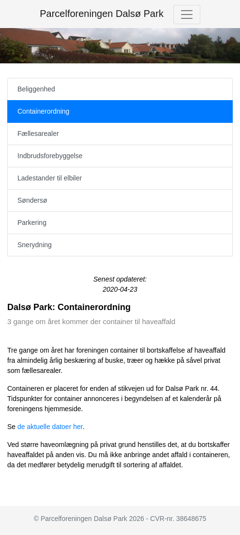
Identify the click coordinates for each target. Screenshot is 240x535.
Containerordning (43, 111)
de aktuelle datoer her (50, 427)
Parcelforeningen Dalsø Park (102, 13)
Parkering (31, 222)
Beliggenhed (36, 89)
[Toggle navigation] (186, 14)
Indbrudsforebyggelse (50, 156)
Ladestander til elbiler (49, 178)
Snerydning (34, 245)
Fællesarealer (38, 133)
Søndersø (32, 200)
